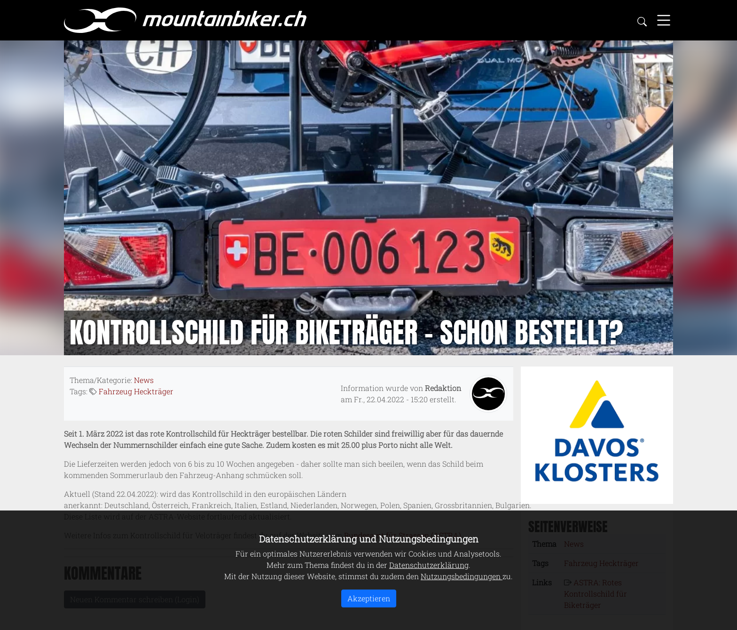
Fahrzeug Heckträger (136, 391)
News (144, 380)
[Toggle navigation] (663, 20)
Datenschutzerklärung (429, 565)
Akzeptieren (368, 598)
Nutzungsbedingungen (461, 576)
